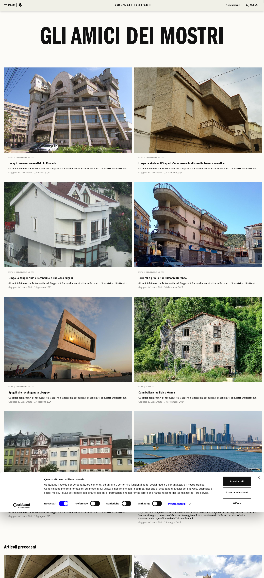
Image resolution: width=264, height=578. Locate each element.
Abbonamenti (231, 5)
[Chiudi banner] (259, 541)
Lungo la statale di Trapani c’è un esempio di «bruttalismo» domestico (185, 167)
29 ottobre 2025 (42, 414)
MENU (11, 5)
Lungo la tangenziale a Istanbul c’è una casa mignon (63, 287)
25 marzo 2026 (42, 175)
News (10, 157)
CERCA (253, 5)
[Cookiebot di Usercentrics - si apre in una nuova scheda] (22, 571)
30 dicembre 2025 (173, 297)
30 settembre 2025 (174, 414)
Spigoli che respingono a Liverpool (44, 404)
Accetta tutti (227, 544)
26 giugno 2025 (42, 531)
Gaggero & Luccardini (20, 175)
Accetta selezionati (227, 556)
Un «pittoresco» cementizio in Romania (49, 165)
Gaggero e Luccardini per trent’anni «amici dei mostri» (196, 521)
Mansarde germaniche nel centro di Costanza (56, 521)
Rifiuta (227, 567)
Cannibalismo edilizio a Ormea (170, 404)
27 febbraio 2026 (173, 180)
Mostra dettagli (177, 571)
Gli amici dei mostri (25, 157)
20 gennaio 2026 (42, 297)
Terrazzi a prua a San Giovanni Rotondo (179, 287)
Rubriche (150, 397)
